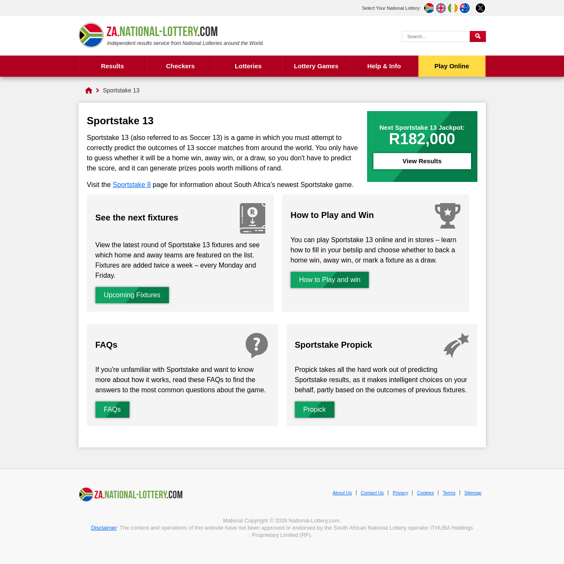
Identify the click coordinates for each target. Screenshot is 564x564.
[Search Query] (436, 36)
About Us (342, 492)
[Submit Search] (478, 36)
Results (112, 66)
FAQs (112, 409)
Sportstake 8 (132, 184)
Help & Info (384, 66)
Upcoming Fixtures (132, 295)
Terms (449, 492)
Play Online (452, 66)
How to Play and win (330, 279)
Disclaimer (104, 528)
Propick (314, 409)
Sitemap (472, 492)
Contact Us (372, 492)
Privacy (400, 492)
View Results (421, 161)
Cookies (425, 492)
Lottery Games (316, 66)
